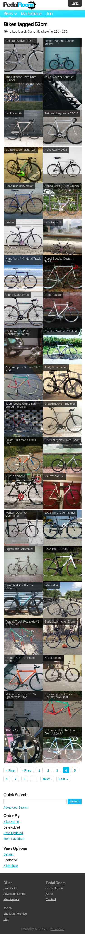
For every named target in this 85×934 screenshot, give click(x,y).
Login (75, 3)
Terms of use (57, 929)
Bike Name (11, 822)
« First (10, 770)
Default (8, 854)
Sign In (58, 888)
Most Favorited (13, 839)
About (49, 893)
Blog (6, 919)
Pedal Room (19, 5)
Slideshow (10, 866)
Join (49, 13)
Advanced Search (16, 807)
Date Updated (13, 833)
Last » (63, 779)
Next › (47, 779)
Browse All (10, 888)
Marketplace (31, 13)
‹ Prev (26, 770)
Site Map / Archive (15, 913)
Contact (51, 899)
